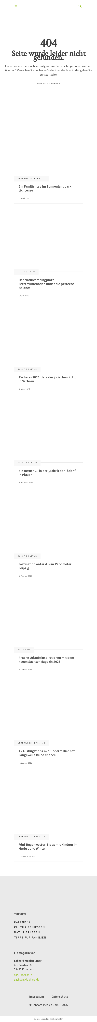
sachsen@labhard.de (26, 979)
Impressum (36, 996)
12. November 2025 (27, 856)
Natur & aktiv (26, 272)
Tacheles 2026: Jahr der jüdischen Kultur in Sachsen (48, 379)
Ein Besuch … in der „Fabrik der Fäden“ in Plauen (47, 473)
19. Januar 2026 (25, 669)
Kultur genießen (29, 927)
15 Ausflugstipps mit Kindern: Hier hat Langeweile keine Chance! (47, 753)
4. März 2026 (24, 389)
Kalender (22, 922)
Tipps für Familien (30, 937)
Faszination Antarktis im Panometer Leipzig (45, 566)
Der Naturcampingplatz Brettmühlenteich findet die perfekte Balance (46, 284)
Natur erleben (27, 932)
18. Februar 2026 (26, 482)
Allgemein (24, 650)
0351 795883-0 (23, 975)
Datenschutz (59, 996)
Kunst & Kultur (27, 369)
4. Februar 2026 (25, 576)
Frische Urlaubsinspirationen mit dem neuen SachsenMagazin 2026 (46, 660)
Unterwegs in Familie (31, 178)
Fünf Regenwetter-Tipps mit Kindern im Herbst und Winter (48, 846)
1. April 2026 (24, 296)
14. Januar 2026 (25, 763)
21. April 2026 (24, 198)
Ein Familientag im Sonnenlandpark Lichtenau (45, 188)
